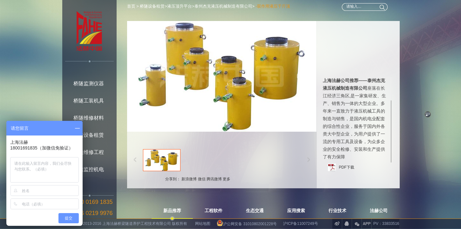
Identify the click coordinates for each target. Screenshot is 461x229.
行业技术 (337, 210)
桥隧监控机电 (88, 169)
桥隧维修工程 (88, 152)
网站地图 (202, 223)
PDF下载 (346, 163)
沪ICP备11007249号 (300, 223)
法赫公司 (379, 210)
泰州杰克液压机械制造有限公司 (223, 6)
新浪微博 (189, 174)
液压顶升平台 (179, 6)
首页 (132, 6)
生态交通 (255, 210)
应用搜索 (296, 210)
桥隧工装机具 (88, 100)
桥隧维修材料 (88, 118)
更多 (226, 174)
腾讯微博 (214, 174)
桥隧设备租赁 (88, 135)
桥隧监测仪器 (88, 83)
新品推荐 (172, 210)
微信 (202, 174)
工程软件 (213, 210)
